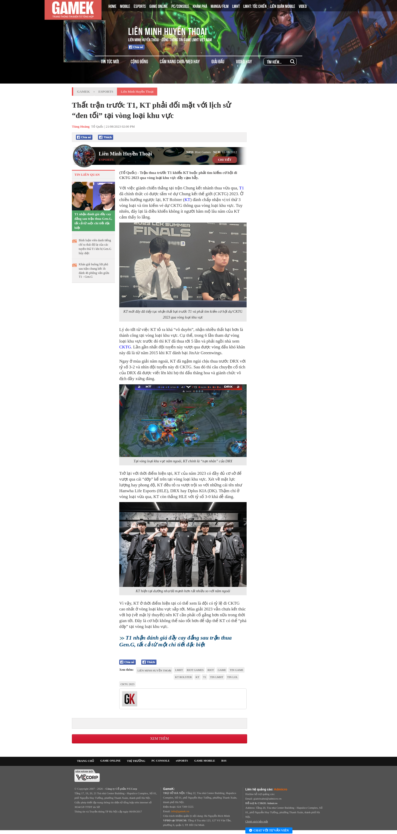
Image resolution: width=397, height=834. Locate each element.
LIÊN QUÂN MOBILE (282, 6)
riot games (195, 669)
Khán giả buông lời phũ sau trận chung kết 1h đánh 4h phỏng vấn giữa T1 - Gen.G (94, 271)
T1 (241, 188)
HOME (112, 6)
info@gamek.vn (180, 811)
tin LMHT (216, 677)
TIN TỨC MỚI (110, 61)
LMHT (236, 6)
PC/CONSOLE (180, 6)
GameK (83, 91)
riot (210, 669)
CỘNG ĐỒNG (139, 61)
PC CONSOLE (161, 760)
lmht (179, 669)
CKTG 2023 (127, 684)
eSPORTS (182, 760)
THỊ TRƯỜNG (136, 760)
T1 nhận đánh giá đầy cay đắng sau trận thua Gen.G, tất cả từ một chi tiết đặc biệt (93, 221)
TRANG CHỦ (85, 760)
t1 (204, 677)
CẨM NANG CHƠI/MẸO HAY (180, 61)
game (222, 669)
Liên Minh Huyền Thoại (167, 30)
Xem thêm (159, 739)
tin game (236, 669)
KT (187, 199)
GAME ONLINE (158, 6)
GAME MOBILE (204, 760)
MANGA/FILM (220, 6)
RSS (223, 760)
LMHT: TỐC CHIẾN (255, 6)
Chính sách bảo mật (256, 821)
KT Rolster (183, 677)
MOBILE (125, 6)
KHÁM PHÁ (200, 6)
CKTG (125, 347)
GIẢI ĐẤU (217, 61)
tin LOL (232, 677)
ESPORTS (140, 6)
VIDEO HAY (244, 61)
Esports (105, 91)
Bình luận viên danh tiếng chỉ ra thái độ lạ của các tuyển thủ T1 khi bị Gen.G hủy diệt (95, 247)
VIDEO (303, 6)
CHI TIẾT (224, 160)
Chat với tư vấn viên (269, 830)
